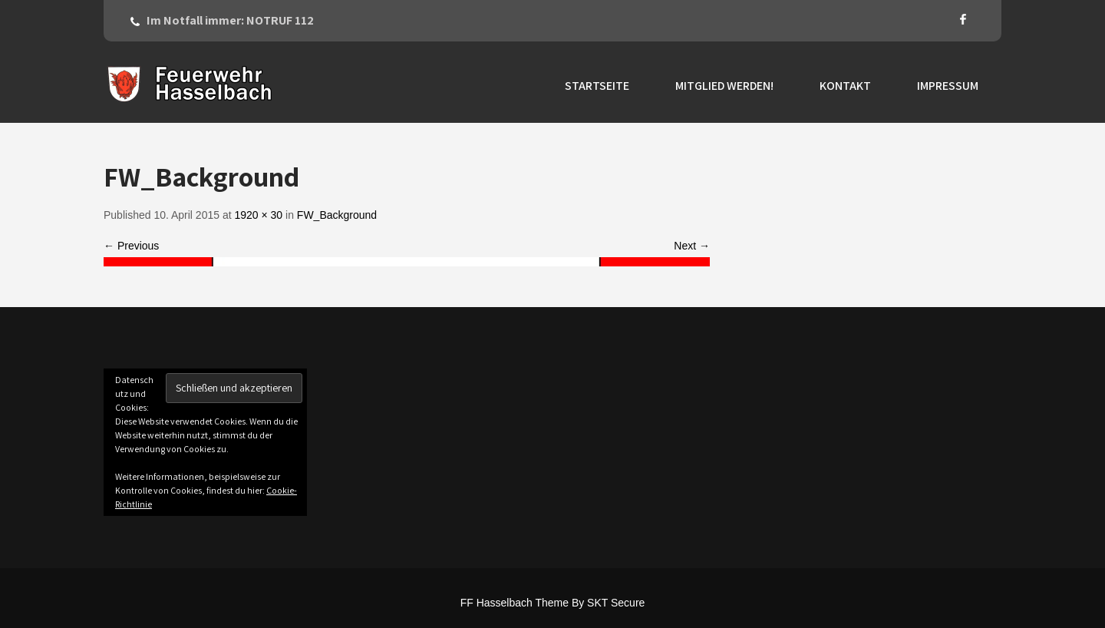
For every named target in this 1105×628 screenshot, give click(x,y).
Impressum (947, 86)
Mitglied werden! (724, 86)
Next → (692, 246)
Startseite (597, 86)
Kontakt (845, 86)
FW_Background (337, 215)
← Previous (131, 246)
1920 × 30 (258, 215)
